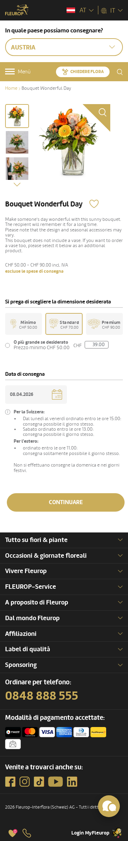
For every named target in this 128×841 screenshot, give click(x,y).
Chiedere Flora (87, 71)
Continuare (66, 502)
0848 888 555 (41, 695)
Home (11, 88)
